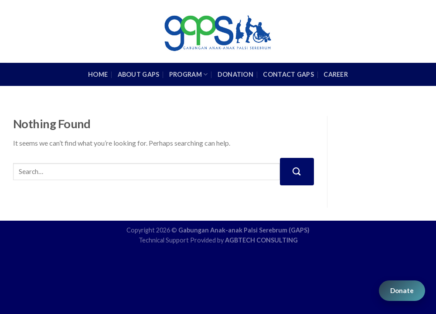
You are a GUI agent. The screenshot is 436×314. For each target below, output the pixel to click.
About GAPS (139, 74)
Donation (235, 74)
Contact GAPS (288, 74)
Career (336, 74)
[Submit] (297, 171)
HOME (98, 74)
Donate (402, 290)
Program (188, 74)
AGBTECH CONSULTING (261, 240)
